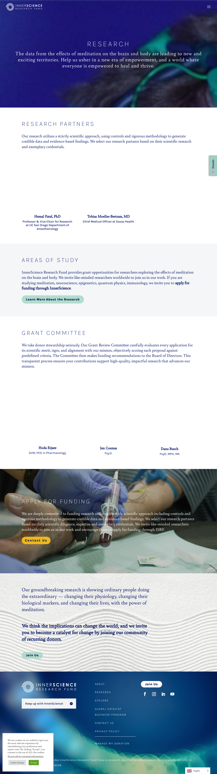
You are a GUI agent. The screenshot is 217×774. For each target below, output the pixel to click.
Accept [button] (34, 762)
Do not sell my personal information (25, 756)
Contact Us (36, 540)
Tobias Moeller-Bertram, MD (108, 216)
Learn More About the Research (53, 299)
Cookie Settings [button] (17, 762)
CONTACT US (104, 723)
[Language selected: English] (197, 770)
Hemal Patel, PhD (47, 216)
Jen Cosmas (108, 448)
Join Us (32, 655)
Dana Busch (169, 448)
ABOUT (100, 684)
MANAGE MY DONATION (112, 743)
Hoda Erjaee (47, 447)
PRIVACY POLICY (107, 731)
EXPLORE (102, 700)
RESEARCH (103, 692)
